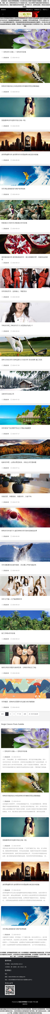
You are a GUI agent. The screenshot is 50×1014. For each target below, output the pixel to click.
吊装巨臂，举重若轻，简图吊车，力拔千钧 (16, 496)
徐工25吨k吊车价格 (8, 633)
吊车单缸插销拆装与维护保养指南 (13, 189)
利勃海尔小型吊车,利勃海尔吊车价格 (14, 223)
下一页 (19, 714)
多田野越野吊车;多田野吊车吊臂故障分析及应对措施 (19, 154)
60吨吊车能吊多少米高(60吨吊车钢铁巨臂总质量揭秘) (20, 86)
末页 (25, 714)
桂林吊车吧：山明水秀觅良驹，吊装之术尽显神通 (18, 462)
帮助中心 (46, 9)
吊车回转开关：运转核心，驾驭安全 (14, 291)
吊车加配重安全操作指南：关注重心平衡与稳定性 (18, 565)
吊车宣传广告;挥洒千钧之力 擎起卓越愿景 (16, 428)
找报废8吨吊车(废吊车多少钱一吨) (13, 120)
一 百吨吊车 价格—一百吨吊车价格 (13, 52)
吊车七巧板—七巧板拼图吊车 (11, 599)
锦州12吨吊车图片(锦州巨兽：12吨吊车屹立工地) (18, 667)
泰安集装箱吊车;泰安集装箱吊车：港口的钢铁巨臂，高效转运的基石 (24, 258)
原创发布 (6, 57)
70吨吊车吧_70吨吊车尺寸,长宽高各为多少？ (17, 325)
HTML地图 (35, 1002)
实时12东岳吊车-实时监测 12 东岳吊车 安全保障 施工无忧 (21, 360)
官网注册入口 (29, 9)
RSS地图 (29, 1002)
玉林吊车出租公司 (7, 394)
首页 (2, 714)
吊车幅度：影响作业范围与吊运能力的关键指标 (18, 701)
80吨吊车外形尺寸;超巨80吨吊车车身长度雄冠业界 (19, 531)
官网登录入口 (37, 9)
